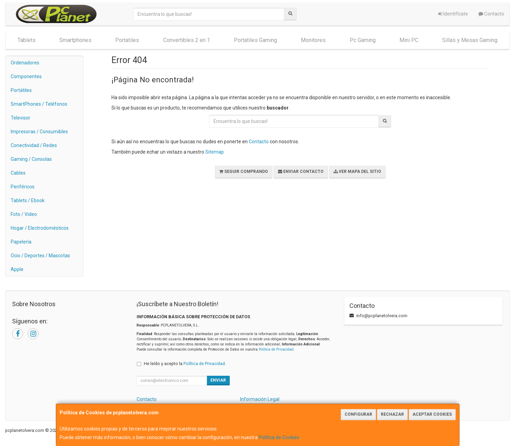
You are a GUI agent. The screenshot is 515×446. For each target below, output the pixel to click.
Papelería (21, 242)
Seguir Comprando (243, 171)
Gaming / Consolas (31, 159)
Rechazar (392, 414)
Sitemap (214, 152)
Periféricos (22, 186)
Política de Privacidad (276, 349)
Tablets (27, 40)
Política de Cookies (279, 437)
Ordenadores (25, 62)
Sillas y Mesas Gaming (469, 40)
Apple (17, 269)
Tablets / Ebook (27, 200)
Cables (18, 173)
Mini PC (408, 40)
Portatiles (127, 40)
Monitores (313, 40)
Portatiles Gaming (255, 40)
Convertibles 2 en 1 (186, 40)
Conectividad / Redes (34, 145)
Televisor (20, 118)
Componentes (26, 76)
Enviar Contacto (301, 171)
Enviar (218, 380)
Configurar (358, 414)
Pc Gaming (363, 40)
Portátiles (21, 90)
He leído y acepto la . (185, 363)
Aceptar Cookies (432, 414)
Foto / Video (24, 214)
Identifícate (453, 14)
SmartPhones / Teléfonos (39, 104)
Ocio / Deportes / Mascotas (40, 255)
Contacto (491, 14)
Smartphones (75, 40)
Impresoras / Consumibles (39, 131)
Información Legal (259, 399)
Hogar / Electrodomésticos (40, 228)
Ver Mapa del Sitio (357, 171)
